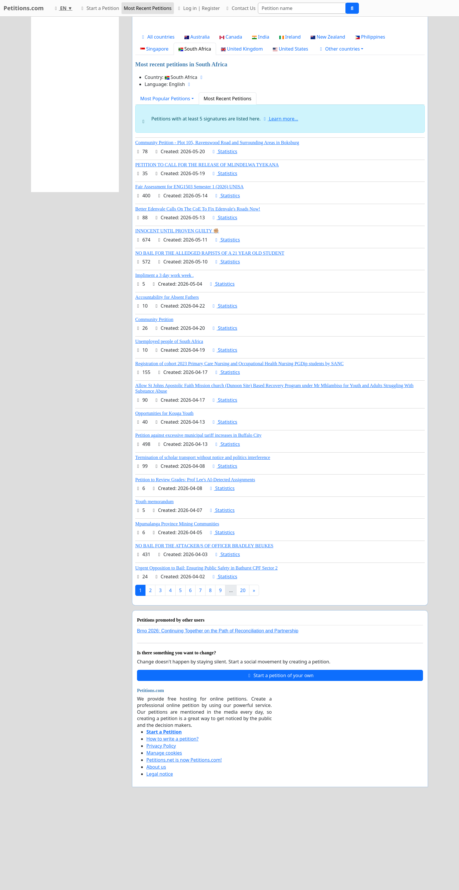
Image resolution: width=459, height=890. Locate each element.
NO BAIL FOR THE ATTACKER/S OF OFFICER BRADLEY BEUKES (204, 627)
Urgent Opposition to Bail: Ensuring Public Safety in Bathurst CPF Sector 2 (206, 649)
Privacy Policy (161, 828)
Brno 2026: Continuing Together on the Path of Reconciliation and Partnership (217, 712)
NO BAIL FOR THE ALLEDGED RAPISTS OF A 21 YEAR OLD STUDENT (209, 334)
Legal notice (159, 856)
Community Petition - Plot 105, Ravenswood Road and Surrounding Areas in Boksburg (217, 224)
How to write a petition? (172, 820)
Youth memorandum (154, 583)
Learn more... (280, 200)
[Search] (302, 8)
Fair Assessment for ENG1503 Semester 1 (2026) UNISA (189, 268)
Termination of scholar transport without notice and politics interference (202, 539)
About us (156, 849)
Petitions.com (24, 8)
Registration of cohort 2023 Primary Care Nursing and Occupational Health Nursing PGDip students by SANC (239, 445)
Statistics (224, 233)
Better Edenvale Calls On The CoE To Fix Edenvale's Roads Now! (197, 290)
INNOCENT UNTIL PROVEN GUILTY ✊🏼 (177, 312)
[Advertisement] (280, 67)
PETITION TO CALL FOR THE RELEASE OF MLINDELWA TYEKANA (207, 246)
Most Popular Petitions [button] (165, 180)
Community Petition (154, 401)
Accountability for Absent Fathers (167, 379)
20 (242, 672)
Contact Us (240, 8)
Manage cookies (164, 835)
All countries (157, 118)
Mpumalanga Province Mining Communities (177, 605)
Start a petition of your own (280, 757)
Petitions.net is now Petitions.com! (184, 842)
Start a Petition (99, 8)
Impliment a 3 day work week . (164, 357)
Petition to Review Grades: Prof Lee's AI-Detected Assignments (195, 561)
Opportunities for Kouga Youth (164, 495)
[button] (341, 131)
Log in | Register (198, 8)
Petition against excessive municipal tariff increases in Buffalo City (198, 517)
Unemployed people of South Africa (169, 423)
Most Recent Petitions (148, 8)
